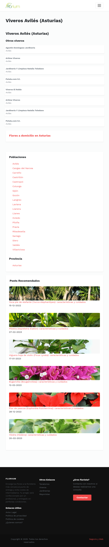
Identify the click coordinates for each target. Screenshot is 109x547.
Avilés (15, 163)
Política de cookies (15, 519)
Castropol (17, 181)
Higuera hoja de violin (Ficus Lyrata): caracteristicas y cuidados (44, 355)
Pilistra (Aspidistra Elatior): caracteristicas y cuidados (38, 328)
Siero (15, 240)
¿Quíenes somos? (14, 522)
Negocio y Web (96, 539)
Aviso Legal (11, 512)
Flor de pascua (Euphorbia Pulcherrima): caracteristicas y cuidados (46, 408)
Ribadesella (18, 231)
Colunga (16, 186)
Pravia (15, 227)
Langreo (16, 200)
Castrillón (17, 177)
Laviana (16, 204)
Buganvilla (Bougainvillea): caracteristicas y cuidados (38, 381)
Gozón (15, 195)
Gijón (15, 190)
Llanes (16, 213)
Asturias (17, 265)
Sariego (16, 236)
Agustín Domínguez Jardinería (20, 48)
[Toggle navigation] (99, 5)
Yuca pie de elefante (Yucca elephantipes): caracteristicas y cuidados (47, 302)
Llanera (16, 209)
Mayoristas (44, 494)
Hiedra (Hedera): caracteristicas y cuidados (33, 434)
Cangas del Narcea (22, 168)
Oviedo (16, 218)
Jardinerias (44, 491)
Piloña (15, 222)
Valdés (16, 245)
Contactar (82, 497)
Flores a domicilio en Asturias (30, 135)
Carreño (16, 172)
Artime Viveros (13, 58)
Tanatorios (44, 484)
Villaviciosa (18, 249)
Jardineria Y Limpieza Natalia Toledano (25, 68)
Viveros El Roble (14, 89)
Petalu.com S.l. (13, 79)
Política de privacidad (16, 516)
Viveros (42, 487)
